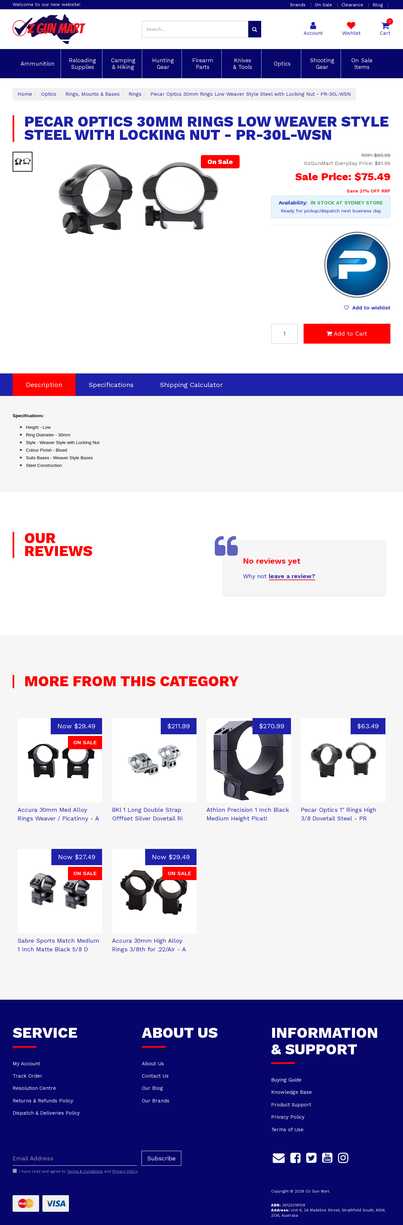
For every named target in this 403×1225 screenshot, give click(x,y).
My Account (26, 1064)
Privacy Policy (288, 1117)
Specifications (111, 385)
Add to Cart (346, 333)
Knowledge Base (291, 1092)
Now (76, 726)
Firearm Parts (201, 63)
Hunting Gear (162, 63)
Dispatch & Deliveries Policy (46, 1113)
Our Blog (152, 1088)
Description (44, 385)
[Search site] (254, 29)
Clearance (353, 4)
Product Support (291, 1105)
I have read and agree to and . (75, 1171)
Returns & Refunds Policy (43, 1101)
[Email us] (279, 1157)
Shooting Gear (321, 63)
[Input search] (195, 29)
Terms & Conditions (85, 1171)
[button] (367, 308)
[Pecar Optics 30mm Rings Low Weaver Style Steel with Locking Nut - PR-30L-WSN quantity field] (284, 334)
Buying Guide (286, 1080)
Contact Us (155, 1076)
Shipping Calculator (191, 385)
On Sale (324, 4)
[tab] (44, 384)
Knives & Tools (241, 63)
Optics (281, 63)
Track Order (27, 1076)
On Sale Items (361, 63)
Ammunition (37, 63)
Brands (298, 4)
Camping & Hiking (122, 63)
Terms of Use (287, 1130)
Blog (378, 4)
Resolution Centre (34, 1088)
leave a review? (292, 576)
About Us (153, 1064)
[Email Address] (75, 1158)
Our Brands (155, 1101)
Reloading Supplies (81, 63)
